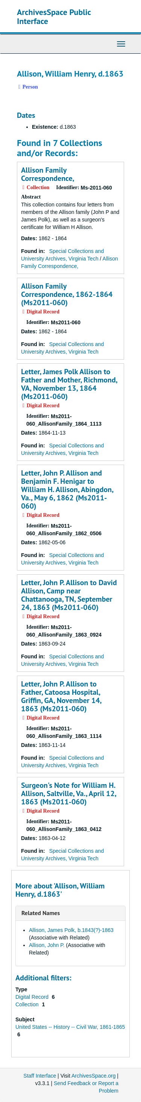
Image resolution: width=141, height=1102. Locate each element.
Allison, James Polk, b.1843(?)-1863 (71, 930)
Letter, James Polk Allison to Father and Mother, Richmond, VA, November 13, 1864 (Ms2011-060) (69, 384)
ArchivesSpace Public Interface (54, 16)
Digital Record (32, 997)
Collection (27, 1004)
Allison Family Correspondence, (47, 174)
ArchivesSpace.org (93, 1076)
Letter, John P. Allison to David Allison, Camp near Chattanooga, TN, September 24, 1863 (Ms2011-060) (69, 595)
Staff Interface (39, 1076)
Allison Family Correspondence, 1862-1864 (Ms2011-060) (66, 294)
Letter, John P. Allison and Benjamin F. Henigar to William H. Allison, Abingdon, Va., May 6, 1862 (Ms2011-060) (67, 489)
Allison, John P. (47, 945)
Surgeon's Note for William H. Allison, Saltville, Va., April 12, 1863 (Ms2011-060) (68, 793)
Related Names (40, 913)
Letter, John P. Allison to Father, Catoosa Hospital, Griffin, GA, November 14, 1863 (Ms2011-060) (61, 696)
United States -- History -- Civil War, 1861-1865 (70, 1027)
